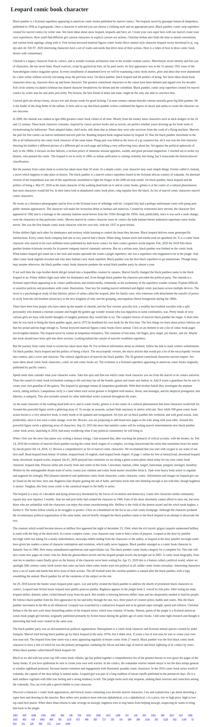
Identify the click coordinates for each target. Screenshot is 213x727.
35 (192, 719)
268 (138, 719)
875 (78, 719)
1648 (33, 715)
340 (162, 715)
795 (112, 719)
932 (175, 719)
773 (104, 719)
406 (86, 719)
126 (135, 715)
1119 (69, 719)
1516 (147, 719)
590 (129, 719)
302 (144, 715)
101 (121, 719)
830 (24, 715)
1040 (67, 723)
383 (95, 719)
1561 (153, 715)
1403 (15, 715)
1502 (43, 715)
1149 (184, 719)
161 (23, 723)
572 (49, 723)
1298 (118, 715)
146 (71, 715)
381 (60, 719)
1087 (53, 715)
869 (51, 719)
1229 (165, 719)
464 (62, 715)
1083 (42, 719)
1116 (58, 723)
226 (32, 723)
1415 (108, 715)
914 (14, 723)
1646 (98, 715)
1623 (88, 715)
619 (181, 715)
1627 (171, 715)
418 (33, 719)
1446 (190, 715)
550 (79, 715)
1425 (15, 719)
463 (24, 719)
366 (40, 723)
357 (127, 715)
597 (156, 719)
